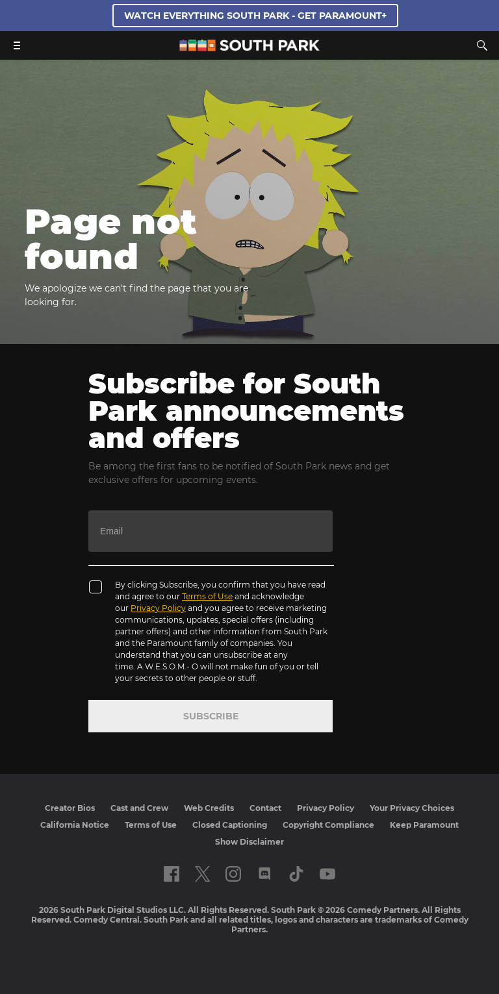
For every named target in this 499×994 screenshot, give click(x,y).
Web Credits (209, 808)
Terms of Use (207, 596)
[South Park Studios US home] (249, 48)
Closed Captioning (229, 825)
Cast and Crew (139, 808)
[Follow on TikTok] (296, 874)
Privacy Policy (158, 608)
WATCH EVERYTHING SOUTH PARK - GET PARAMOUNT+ (255, 15)
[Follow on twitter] (202, 874)
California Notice (74, 825)
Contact (265, 808)
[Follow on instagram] (233, 874)
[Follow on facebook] (171, 874)
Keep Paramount (424, 825)
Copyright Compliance (328, 825)
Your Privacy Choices (412, 808)
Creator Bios (70, 808)
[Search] (482, 45)
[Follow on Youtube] (327, 874)
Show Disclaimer (249, 842)
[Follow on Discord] (265, 874)
